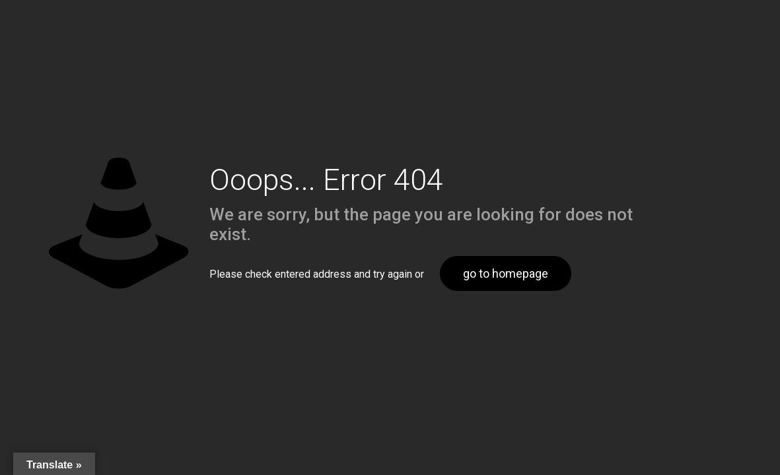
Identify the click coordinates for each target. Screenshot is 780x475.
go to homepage (505, 273)
